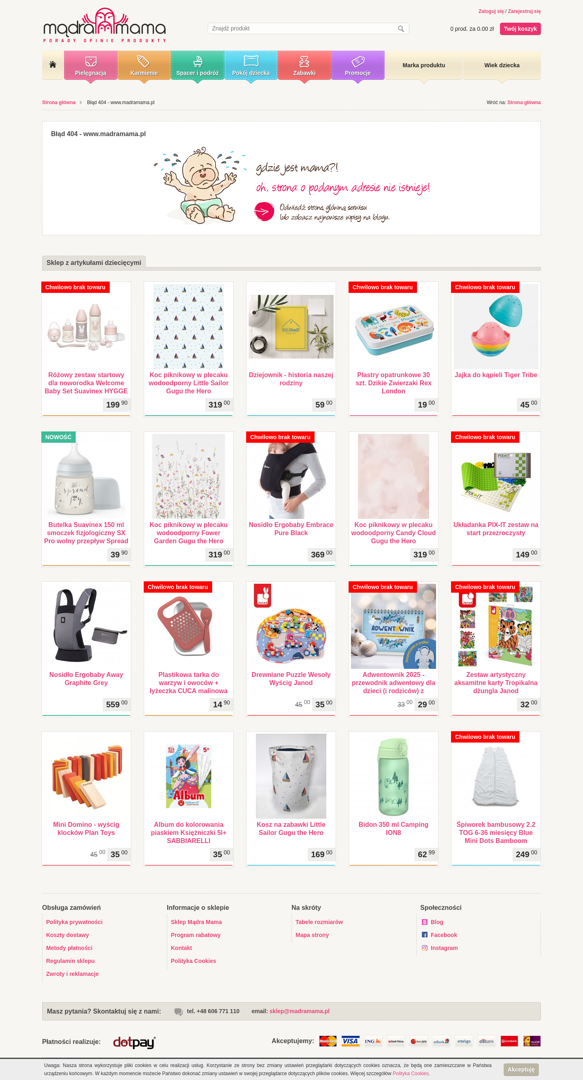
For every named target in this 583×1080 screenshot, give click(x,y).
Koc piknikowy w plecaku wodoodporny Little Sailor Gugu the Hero (188, 383)
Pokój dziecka (251, 73)
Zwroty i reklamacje (72, 974)
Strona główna (59, 102)
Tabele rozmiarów (319, 922)
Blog (437, 922)
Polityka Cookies (193, 961)
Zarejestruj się (524, 11)
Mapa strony (312, 935)
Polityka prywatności (74, 922)
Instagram (444, 948)
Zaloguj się (491, 11)
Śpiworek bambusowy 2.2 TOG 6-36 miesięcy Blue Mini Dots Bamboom (496, 832)
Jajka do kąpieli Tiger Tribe (496, 374)
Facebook (444, 935)
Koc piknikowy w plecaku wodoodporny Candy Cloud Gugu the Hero (393, 532)
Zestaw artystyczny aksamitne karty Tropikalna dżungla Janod (495, 682)
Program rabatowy (196, 935)
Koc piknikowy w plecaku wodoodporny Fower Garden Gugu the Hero (189, 532)
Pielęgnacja (90, 73)
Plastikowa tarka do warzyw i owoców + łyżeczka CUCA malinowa (189, 682)
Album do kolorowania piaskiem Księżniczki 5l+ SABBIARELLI (188, 832)
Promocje (358, 73)
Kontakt (181, 948)
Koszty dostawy (67, 935)
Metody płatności (69, 948)
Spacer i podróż (197, 73)
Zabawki (304, 73)
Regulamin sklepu (70, 961)
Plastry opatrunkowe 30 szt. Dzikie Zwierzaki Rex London (393, 383)
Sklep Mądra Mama (196, 922)
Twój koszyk (520, 29)
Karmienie (144, 73)
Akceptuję (521, 1069)
